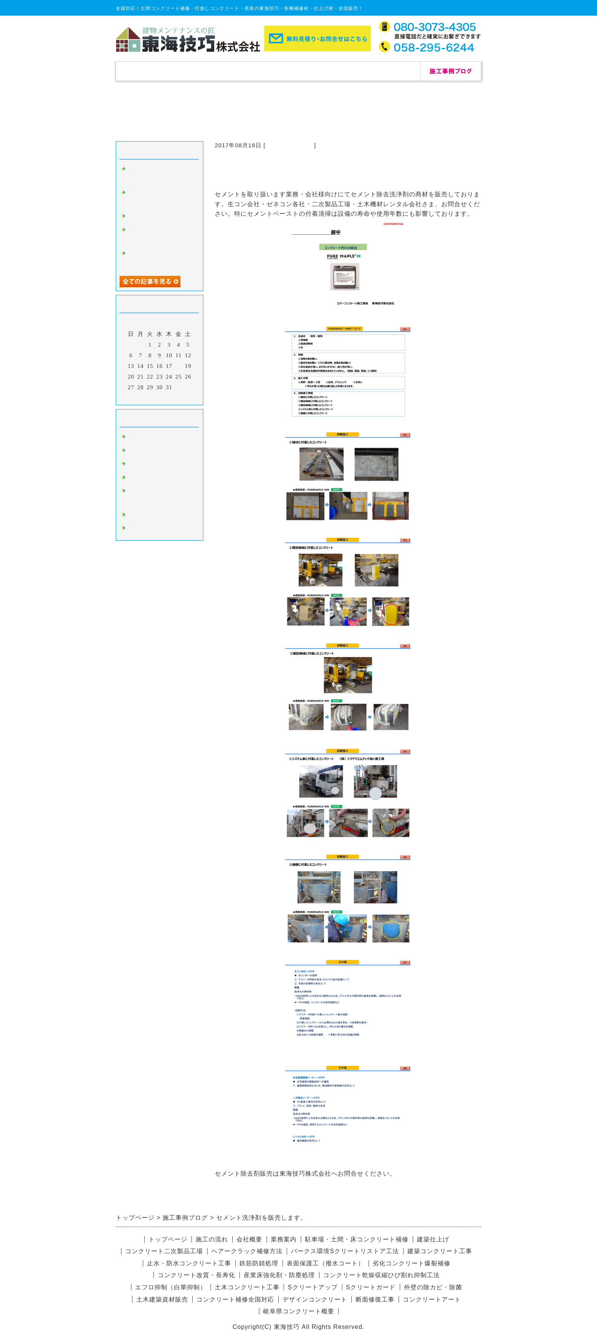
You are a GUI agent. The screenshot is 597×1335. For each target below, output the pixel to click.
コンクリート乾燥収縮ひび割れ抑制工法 (381, 1275)
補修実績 (207, 71)
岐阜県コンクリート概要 (298, 1311)
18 (179, 366)
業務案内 (284, 1239)
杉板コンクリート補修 (157, 464)
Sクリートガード (371, 1287)
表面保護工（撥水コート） (325, 1263)
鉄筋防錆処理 (258, 1263)
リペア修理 (142, 529)
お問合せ (390, 71)
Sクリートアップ (313, 1287)
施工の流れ (268, 71)
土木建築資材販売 (162, 1299)
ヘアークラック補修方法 (247, 1251)
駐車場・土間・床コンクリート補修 (357, 1239)
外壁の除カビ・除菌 (433, 1287)
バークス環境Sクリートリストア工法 (345, 1251)
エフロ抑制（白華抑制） (170, 1287)
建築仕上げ (433, 1239)
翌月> (175, 397)
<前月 (144, 397)
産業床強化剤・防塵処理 (279, 1275)
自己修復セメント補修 (157, 217)
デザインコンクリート (157, 515)
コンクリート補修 (289, 145)
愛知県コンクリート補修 (160, 478)
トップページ (146, 71)
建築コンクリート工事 (439, 1251)
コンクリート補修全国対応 (235, 1299)
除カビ (136, 451)
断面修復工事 (375, 1299)
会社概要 (329, 71)
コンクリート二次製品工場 (164, 1251)
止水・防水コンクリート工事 (189, 1263)
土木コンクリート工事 (247, 1287)
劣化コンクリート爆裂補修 (411, 1263)
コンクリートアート (432, 1299)
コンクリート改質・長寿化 (196, 1275)
